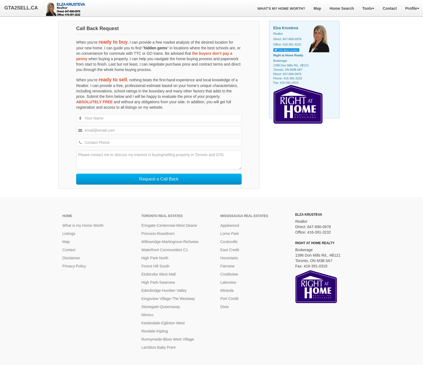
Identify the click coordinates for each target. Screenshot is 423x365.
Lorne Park (229, 233)
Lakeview (228, 282)
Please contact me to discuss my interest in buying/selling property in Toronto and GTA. (159, 160)
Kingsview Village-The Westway (168, 298)
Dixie (224, 307)
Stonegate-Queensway (160, 307)
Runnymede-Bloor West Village (167, 339)
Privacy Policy (74, 266)
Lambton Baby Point (158, 347)
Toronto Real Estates (161, 216)
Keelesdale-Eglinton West (163, 323)
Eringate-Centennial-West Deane (169, 225)
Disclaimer (71, 258)
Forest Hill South (155, 266)
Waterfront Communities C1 (164, 250)
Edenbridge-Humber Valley (164, 290)
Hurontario (229, 258)
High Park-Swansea (158, 282)
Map (66, 242)
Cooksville (229, 242)
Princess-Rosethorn (158, 233)
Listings (68, 233)
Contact (68, 250)
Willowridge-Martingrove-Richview (169, 242)
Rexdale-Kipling (154, 331)
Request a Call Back (158, 179)
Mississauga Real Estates (244, 216)
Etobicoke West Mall (158, 274)
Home (67, 216)
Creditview (229, 274)
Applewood (229, 225)
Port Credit (229, 298)
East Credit (229, 250)
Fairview (227, 266)
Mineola (227, 290)
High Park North (154, 258)
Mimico (147, 315)
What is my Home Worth (82, 225)
